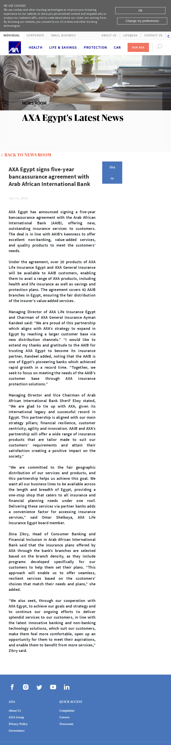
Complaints (67, 710)
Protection (95, 47)
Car (117, 47)
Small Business (63, 35)
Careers (64, 717)
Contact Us (153, 35)
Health (36, 47)
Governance (17, 730)
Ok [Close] (140, 10)
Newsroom (66, 724)
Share (112, 172)
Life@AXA (130, 35)
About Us (109, 35)
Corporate (35, 35)
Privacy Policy (18, 724)
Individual (11, 35)
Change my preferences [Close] (142, 21)
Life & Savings (63, 47)
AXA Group (16, 717)
